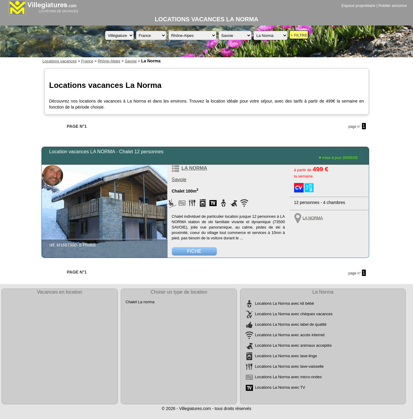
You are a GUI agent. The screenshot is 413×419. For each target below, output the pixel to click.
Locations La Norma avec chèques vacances (294, 314)
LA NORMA (194, 168)
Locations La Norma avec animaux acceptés (293, 345)
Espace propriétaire (358, 5)
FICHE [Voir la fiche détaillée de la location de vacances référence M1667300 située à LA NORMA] (194, 251)
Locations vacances (59, 61)
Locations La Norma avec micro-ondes (288, 377)
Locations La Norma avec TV (280, 387)
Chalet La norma (140, 302)
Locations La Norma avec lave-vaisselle (289, 366)
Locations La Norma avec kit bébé (284, 303)
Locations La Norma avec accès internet (290, 335)
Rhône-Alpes (109, 61)
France (87, 61)
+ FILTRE (298, 35)
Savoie (131, 61)
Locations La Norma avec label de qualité (290, 324)
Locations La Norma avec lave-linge (286, 356)
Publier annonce (392, 5)
